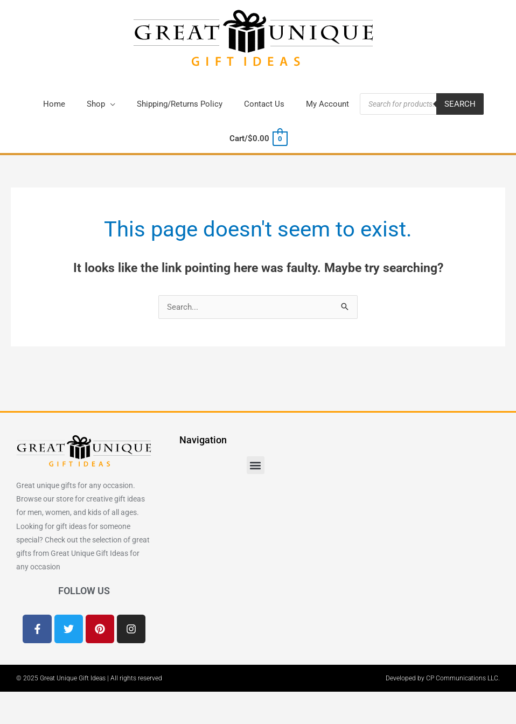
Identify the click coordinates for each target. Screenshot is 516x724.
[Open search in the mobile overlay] (422, 104)
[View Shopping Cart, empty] (257, 138)
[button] (101, 104)
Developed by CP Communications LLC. (443, 678)
